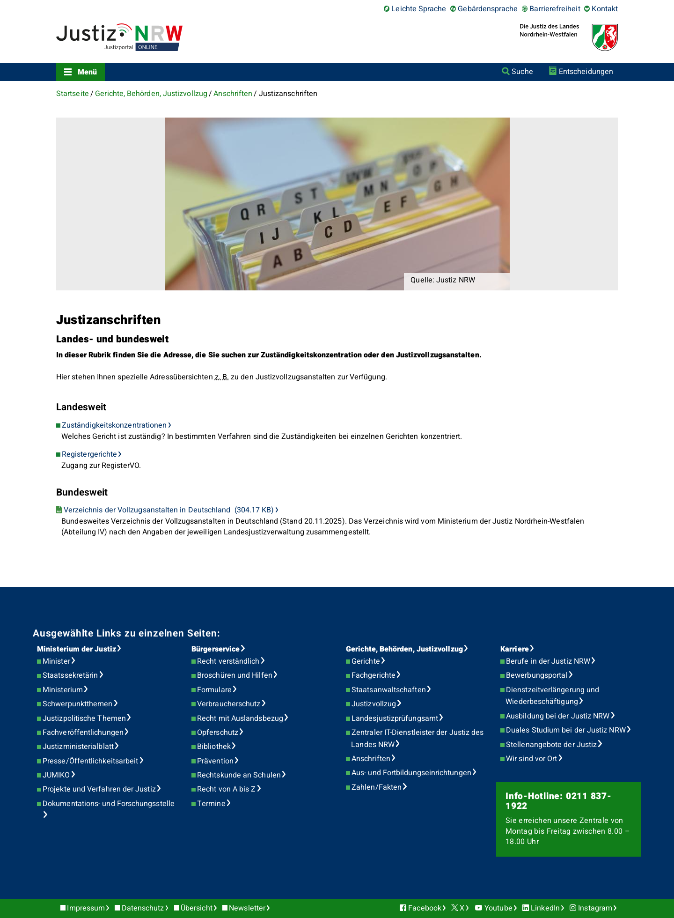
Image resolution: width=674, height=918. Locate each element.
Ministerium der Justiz (76, 649)
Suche (522, 71)
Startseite (72, 94)
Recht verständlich (228, 661)
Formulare (214, 690)
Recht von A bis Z (226, 789)
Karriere (514, 649)
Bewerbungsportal (536, 675)
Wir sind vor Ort (531, 758)
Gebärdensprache (488, 9)
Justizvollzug (374, 704)
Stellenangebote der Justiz (551, 744)
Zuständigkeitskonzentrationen (114, 425)
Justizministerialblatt (78, 746)
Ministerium (63, 690)
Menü (87, 72)
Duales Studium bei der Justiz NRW (566, 730)
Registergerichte (89, 454)
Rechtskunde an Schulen (239, 775)
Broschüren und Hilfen (234, 675)
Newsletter (247, 908)
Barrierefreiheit (554, 9)
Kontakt (605, 9)
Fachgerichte (374, 675)
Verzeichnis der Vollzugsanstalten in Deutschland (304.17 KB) (169, 510)
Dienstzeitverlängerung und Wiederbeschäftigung (552, 696)
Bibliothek (214, 746)
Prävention (215, 761)
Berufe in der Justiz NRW (548, 661)
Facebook (424, 908)
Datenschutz (143, 908)
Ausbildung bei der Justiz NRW (557, 716)
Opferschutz (217, 732)
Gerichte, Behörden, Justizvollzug (151, 94)
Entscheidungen (586, 71)
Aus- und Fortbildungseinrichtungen (411, 772)
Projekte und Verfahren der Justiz (99, 789)
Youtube (498, 908)
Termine (211, 803)
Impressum (86, 908)
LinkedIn (545, 908)
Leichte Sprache (418, 9)
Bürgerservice (215, 649)
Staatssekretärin (70, 675)
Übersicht (196, 908)
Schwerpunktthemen (77, 704)
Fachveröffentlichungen (83, 732)
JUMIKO (56, 775)
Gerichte (366, 661)
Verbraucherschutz (228, 704)
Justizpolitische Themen (84, 718)
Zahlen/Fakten (377, 787)
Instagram (595, 908)
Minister (56, 661)
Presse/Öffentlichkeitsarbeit (90, 761)
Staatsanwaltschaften (389, 690)
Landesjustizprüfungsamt (395, 718)
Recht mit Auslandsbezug (240, 718)
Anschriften (232, 94)
